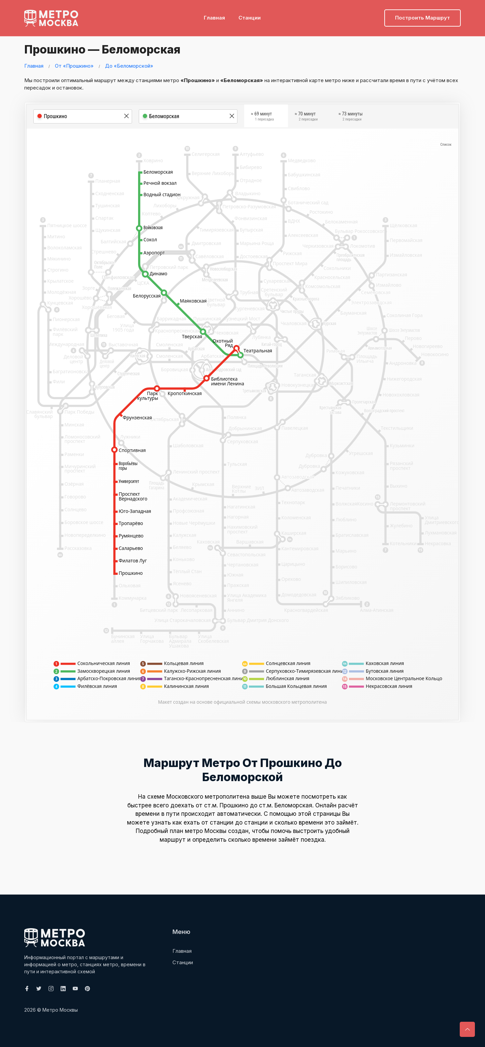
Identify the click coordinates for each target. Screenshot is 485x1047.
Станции (249, 15)
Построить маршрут (422, 15)
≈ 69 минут (262, 117)
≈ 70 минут (306, 117)
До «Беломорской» (129, 66)
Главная (214, 15)
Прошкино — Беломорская (109, 49)
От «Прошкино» (74, 66)
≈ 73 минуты (350, 117)
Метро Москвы (60, 1010)
